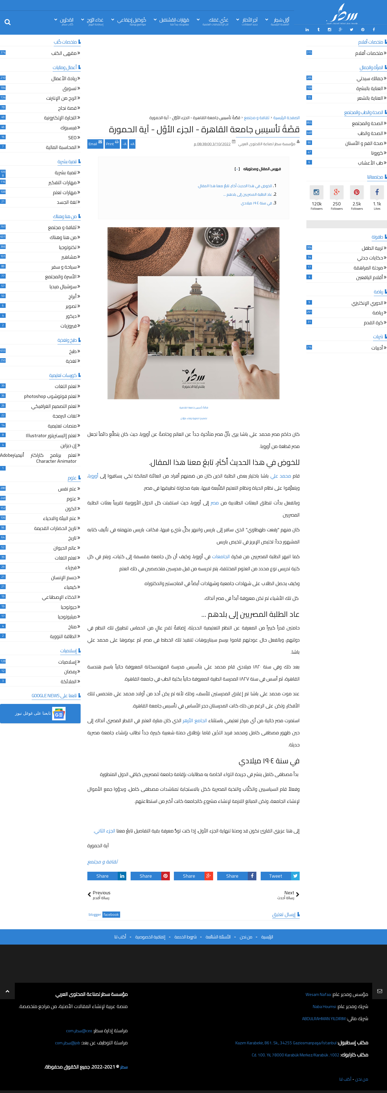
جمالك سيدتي (370, 77)
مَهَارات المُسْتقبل (174, 21)
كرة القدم (373, 321)
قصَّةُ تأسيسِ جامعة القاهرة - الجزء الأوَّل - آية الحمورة (204, 128)
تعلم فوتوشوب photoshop (50, 395)
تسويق (70, 87)
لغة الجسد (67, 201)
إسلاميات (67, 661)
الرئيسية (267, 935)
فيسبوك (68, 127)
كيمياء (70, 586)
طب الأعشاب (370, 162)
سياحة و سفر (64, 266)
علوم (72, 498)
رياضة (377, 312)
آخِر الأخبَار (249, 21)
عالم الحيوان (65, 547)
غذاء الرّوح (95, 21)
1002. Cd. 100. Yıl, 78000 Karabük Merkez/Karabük (287, 1053)
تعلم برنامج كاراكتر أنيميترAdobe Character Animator (38, 457)
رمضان (70, 671)
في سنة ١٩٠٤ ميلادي (256, 201)
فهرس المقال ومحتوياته (258, 167)
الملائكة (69, 680)
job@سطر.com (65, 1041)
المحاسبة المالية (61, 146)
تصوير (71, 305)
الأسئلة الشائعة (218, 935)
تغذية (71, 360)
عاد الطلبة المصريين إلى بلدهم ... (247, 192)
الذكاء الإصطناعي (59, 596)
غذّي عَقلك (215, 21)
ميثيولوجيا (67, 616)
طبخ (73, 350)
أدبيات (377, 347)
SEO (72, 136)
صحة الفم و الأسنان (364, 142)
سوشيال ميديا (63, 286)
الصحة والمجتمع (367, 122)
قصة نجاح (67, 107)
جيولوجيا (69, 606)
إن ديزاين (68, 444)
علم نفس (67, 488)
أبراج (73, 295)
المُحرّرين (66, 21)
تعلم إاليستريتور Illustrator (51, 435)
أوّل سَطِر (280, 21)
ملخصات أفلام (369, 52)
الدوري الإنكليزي (367, 302)
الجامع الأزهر (195, 719)
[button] (40, 712)
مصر (215, 501)
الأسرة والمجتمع (61, 276)
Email (95, 142)
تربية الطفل (372, 247)
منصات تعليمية (62, 425)
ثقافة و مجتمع (102, 860)
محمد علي (280, 474)
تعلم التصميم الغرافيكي (54, 405)
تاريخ (72, 537)
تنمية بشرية (66, 172)
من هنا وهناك (63, 236)
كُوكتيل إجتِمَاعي (131, 21)
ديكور (71, 315)
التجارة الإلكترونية (60, 117)
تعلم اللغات (66, 385)
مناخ (72, 625)
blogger (95, 913)
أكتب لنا (120, 935)
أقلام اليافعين (369, 276)
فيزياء (71, 567)
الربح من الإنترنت (61, 97)
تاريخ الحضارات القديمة (55, 527)
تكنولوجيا (68, 246)
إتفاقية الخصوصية (150, 935)
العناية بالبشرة (369, 87)
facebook (111, 913)
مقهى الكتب (64, 52)
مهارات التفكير (63, 182)
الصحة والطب (370, 132)
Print (112, 142)
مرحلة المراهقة (368, 267)
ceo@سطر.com (77, 1029)
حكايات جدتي (370, 257)
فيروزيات (68, 325)
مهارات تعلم (65, 191)
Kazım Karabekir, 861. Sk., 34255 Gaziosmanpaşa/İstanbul (277, 1041)
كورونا (377, 152)
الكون (71, 507)
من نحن (246, 935)
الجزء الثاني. (103, 829)
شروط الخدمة (185, 935)
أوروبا (94, 474)
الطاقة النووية (63, 635)
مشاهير (69, 256)
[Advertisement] (193, 75)
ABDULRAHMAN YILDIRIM (318, 1017)
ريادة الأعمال (64, 77)
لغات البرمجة (65, 415)
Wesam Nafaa (316, 992)
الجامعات (220, 554)
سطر (123, 1065)
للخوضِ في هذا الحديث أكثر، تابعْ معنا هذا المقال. (234, 184)
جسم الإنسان (64, 576)
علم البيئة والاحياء (60, 517)
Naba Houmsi (322, 1005)
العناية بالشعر (370, 97)
